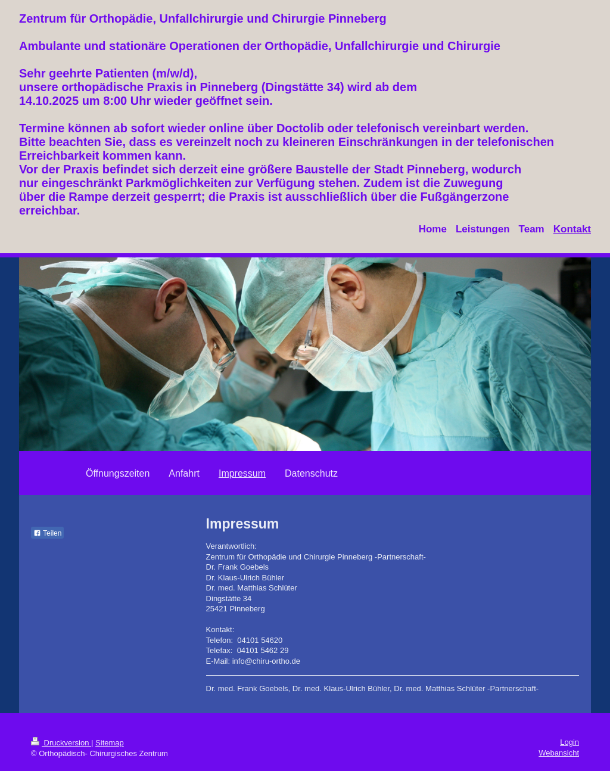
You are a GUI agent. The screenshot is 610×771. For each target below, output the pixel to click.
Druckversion (61, 742)
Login (569, 742)
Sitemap (109, 742)
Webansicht (559, 752)
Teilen (47, 533)
